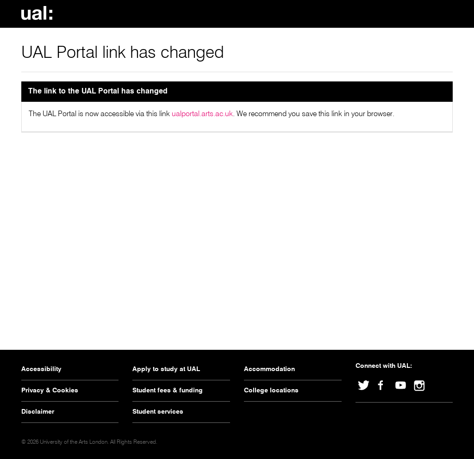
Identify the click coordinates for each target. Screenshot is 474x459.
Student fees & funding (167, 390)
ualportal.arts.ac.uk (202, 114)
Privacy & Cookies (49, 390)
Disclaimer (37, 412)
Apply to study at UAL (166, 369)
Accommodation (269, 369)
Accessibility (41, 369)
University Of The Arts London (39, 13)
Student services (157, 412)
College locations (271, 390)
